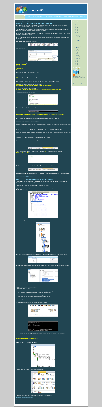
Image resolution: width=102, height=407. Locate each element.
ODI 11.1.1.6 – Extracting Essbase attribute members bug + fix (34, 179)
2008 (76, 64)
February (77, 56)
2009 (76, 63)
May (76, 52)
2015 (76, 29)
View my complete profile (77, 83)
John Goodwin (77, 74)
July (76, 49)
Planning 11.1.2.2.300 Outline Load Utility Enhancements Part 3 (34, 23)
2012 (76, 33)
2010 (76, 61)
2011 (76, 60)
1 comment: (30, 176)
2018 (76, 24)
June (77, 50)
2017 (76, 26)
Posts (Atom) (23, 402)
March (77, 55)
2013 (76, 32)
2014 (76, 30)
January (77, 58)
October (77, 36)
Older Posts (68, 399)
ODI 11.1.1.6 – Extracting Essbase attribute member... (79, 43)
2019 (76, 23)
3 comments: (30, 397)
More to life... (38, 10)
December (78, 35)
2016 (76, 27)
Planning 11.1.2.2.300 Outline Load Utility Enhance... (79, 39)
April (77, 53)
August (77, 47)
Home (43, 399)
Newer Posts (18, 399)
